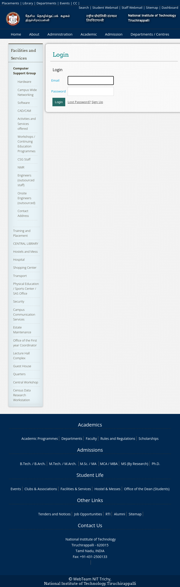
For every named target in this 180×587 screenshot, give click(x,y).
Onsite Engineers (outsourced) (26, 198)
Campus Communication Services (24, 314)
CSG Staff (24, 159)
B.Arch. (39, 463)
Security (18, 301)
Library (27, 3)
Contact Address (23, 213)
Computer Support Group (24, 70)
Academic (88, 34)
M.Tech (54, 463)
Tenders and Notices (54, 514)
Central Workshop (25, 382)
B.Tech (25, 463)
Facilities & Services (75, 489)
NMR (21, 167)
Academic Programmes (40, 438)
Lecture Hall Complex (21, 355)
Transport (20, 276)
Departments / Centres (150, 34)
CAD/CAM (24, 110)
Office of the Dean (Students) (146, 489)
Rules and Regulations (117, 438)
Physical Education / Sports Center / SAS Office (26, 289)
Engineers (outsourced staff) (26, 180)
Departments (46, 3)
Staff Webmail (132, 7)
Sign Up (97, 102)
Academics (90, 424)
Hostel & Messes (107, 489)
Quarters (19, 374)
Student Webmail (105, 7)
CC (75, 3)
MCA (103, 463)
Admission (113, 34)
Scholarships (148, 438)
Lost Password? (79, 102)
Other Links (90, 500)
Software (24, 102)
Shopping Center (24, 267)
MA (93, 463)
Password (58, 91)
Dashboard (170, 7)
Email (55, 80)
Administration (59, 34)
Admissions (90, 450)
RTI (108, 514)
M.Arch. (70, 463)
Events (65, 3)
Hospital (18, 259)
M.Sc (83, 463)
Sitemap (152, 7)
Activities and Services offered (27, 123)
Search (84, 7)
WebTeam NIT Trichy (91, 579)
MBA (114, 463)
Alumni (119, 514)
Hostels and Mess (25, 251)
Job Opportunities (88, 514)
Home (16, 34)
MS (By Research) (134, 463)
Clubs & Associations (40, 489)
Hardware (24, 81)
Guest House (22, 366)
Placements (10, 3)
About (34, 34)
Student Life (90, 475)
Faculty (91, 438)
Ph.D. (156, 463)
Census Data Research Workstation (21, 395)
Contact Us (90, 525)
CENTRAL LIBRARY (25, 243)
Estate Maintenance (22, 329)
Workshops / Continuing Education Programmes (27, 143)
